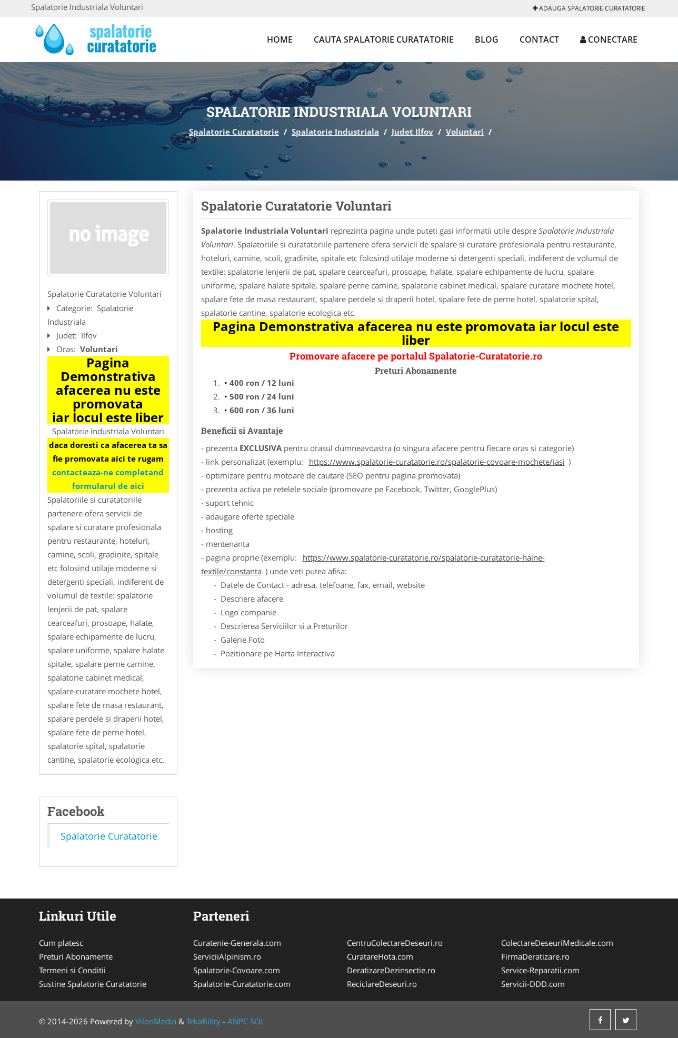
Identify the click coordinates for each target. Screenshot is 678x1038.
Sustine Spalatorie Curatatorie (92, 984)
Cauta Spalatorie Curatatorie (384, 39)
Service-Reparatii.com (540, 970)
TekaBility (203, 1021)
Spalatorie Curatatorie (234, 131)
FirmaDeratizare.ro (535, 956)
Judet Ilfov (412, 131)
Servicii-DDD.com (533, 984)
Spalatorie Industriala (335, 131)
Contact (539, 39)
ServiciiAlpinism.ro (227, 956)
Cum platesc (61, 942)
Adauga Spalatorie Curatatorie (589, 8)
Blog (486, 39)
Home (280, 39)
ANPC (237, 1021)
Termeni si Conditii (72, 970)
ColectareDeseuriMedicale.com (557, 942)
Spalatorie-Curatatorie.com (242, 984)
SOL (257, 1021)
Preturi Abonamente (76, 956)
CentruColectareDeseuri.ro (395, 942)
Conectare (608, 39)
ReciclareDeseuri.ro (382, 984)
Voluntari (465, 131)
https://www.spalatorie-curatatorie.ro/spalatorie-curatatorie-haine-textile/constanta (373, 564)
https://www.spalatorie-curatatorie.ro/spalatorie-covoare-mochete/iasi (437, 461)
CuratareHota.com (380, 956)
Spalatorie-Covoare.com (236, 970)
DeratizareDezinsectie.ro (391, 970)
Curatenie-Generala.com (237, 942)
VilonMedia (155, 1021)
